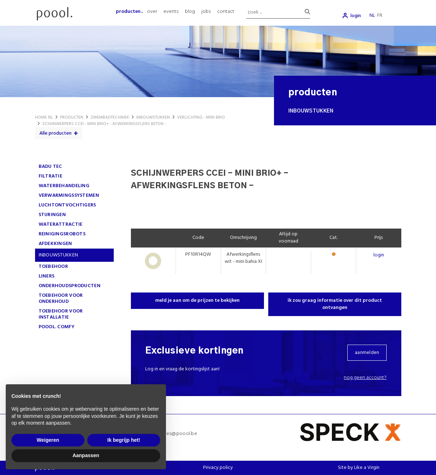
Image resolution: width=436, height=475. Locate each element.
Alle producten (55, 133)
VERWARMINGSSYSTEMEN (69, 195)
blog (190, 11)
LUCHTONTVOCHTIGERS (67, 205)
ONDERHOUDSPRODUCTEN (70, 286)
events (170, 11)
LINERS (47, 276)
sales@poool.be (178, 434)
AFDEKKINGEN (55, 244)
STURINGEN (52, 215)
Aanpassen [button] (86, 455)
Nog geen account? (365, 378)
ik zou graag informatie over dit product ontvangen (335, 304)
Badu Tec (50, 166)
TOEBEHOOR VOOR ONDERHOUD (61, 298)
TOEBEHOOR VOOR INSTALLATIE (61, 314)
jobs (206, 11)
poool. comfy (56, 327)
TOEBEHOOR (53, 266)
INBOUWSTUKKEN (58, 255)
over (152, 11)
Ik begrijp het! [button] (123, 440)
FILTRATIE (51, 176)
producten (128, 11)
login (356, 16)
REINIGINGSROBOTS (62, 234)
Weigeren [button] (48, 440)
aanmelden (367, 353)
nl (372, 15)
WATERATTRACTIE (61, 224)
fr (379, 15)
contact (225, 11)
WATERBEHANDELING (64, 186)
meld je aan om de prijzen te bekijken (197, 300)
